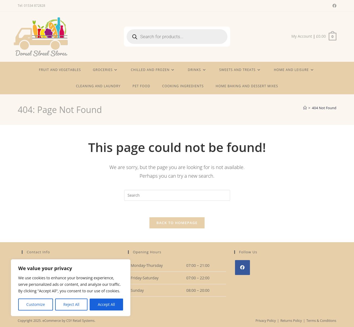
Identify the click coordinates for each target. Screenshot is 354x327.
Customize (35, 304)
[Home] (305, 107)
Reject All (71, 304)
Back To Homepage (177, 222)
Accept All (106, 304)
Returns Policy (291, 320)
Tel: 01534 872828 (31, 5)
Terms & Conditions (321, 320)
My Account (301, 36)
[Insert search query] (177, 195)
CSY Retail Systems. (81, 320)
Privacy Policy (265, 320)
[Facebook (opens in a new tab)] (333, 5)
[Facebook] (242, 267)
